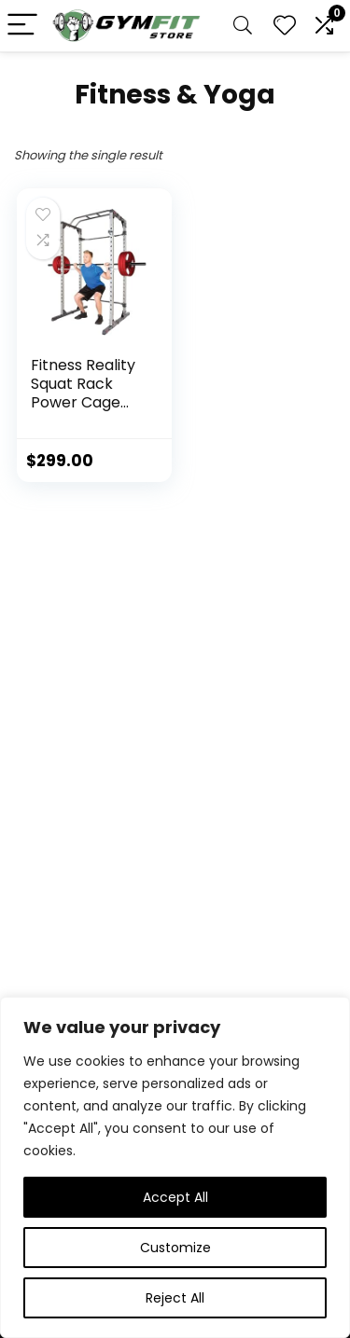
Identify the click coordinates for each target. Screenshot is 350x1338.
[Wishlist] (284, 25)
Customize (175, 1247)
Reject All (175, 1298)
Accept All (175, 1197)
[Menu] (22, 25)
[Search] (242, 25)
